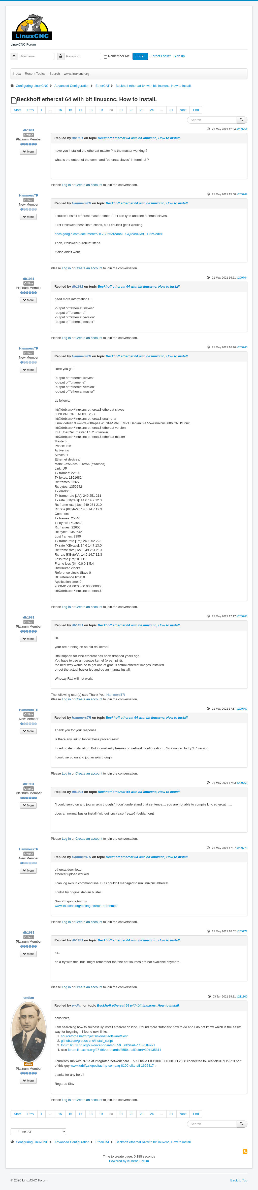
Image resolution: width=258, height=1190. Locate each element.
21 (121, 110)
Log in (140, 56)
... (50, 110)
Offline (28, 134)
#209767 (242, 708)
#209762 (242, 194)
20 (111, 110)
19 (101, 110)
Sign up (180, 56)
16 (70, 110)
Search (54, 73)
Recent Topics (35, 73)
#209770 (242, 848)
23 (141, 110)
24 (152, 110)
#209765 (242, 347)
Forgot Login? (161, 56)
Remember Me (119, 56)
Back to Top (238, 1180)
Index (17, 73)
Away (29, 1063)
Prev (30, 110)
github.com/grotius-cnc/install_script (87, 1041)
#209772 (242, 931)
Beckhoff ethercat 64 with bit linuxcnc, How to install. (139, 138)
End (196, 110)
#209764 (242, 277)
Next (183, 110)
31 (171, 110)
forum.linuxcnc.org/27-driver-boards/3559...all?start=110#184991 (108, 1045)
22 (131, 110)
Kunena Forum (138, 1161)
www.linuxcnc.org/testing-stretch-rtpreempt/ (86, 906)
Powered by (117, 1161)
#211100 (242, 996)
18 (90, 110)
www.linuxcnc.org (76, 73)
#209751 (242, 129)
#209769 (242, 782)
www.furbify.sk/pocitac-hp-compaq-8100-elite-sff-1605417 (112, 1065)
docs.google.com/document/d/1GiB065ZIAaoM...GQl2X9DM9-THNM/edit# (109, 234)
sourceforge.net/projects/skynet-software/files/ (94, 1036)
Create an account (89, 185)
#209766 (242, 616)
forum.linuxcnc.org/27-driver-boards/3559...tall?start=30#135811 (114, 1050)
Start (17, 110)
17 (80, 110)
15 (60, 110)
